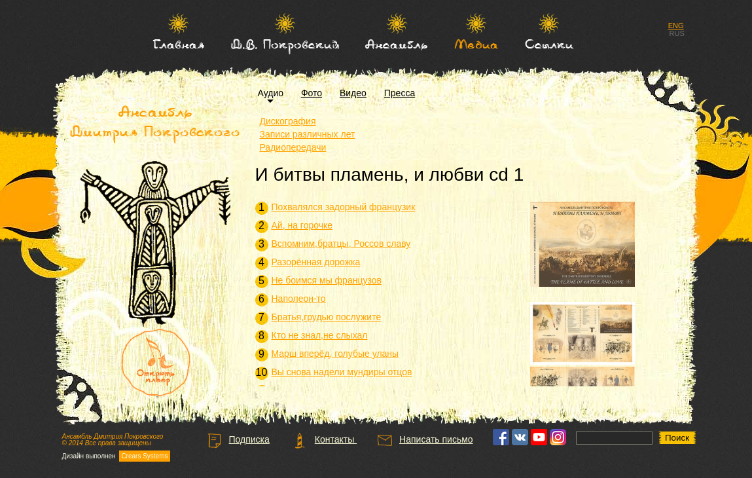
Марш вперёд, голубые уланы (335, 353)
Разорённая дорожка (316, 262)
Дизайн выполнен (116, 456)
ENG (676, 25)
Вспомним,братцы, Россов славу (341, 243)
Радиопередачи (293, 147)
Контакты (324, 439)
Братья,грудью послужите (327, 317)
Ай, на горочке (302, 225)
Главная (178, 44)
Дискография (288, 121)
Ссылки (549, 44)
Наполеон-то (299, 298)
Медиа (476, 44)
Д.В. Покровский (285, 44)
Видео (353, 93)
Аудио (271, 93)
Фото (311, 93)
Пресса (399, 93)
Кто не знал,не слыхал (320, 335)
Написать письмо (424, 439)
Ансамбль (396, 44)
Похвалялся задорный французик (344, 207)
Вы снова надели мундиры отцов (342, 372)
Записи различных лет (307, 134)
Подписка (238, 439)
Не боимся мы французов (327, 280)
